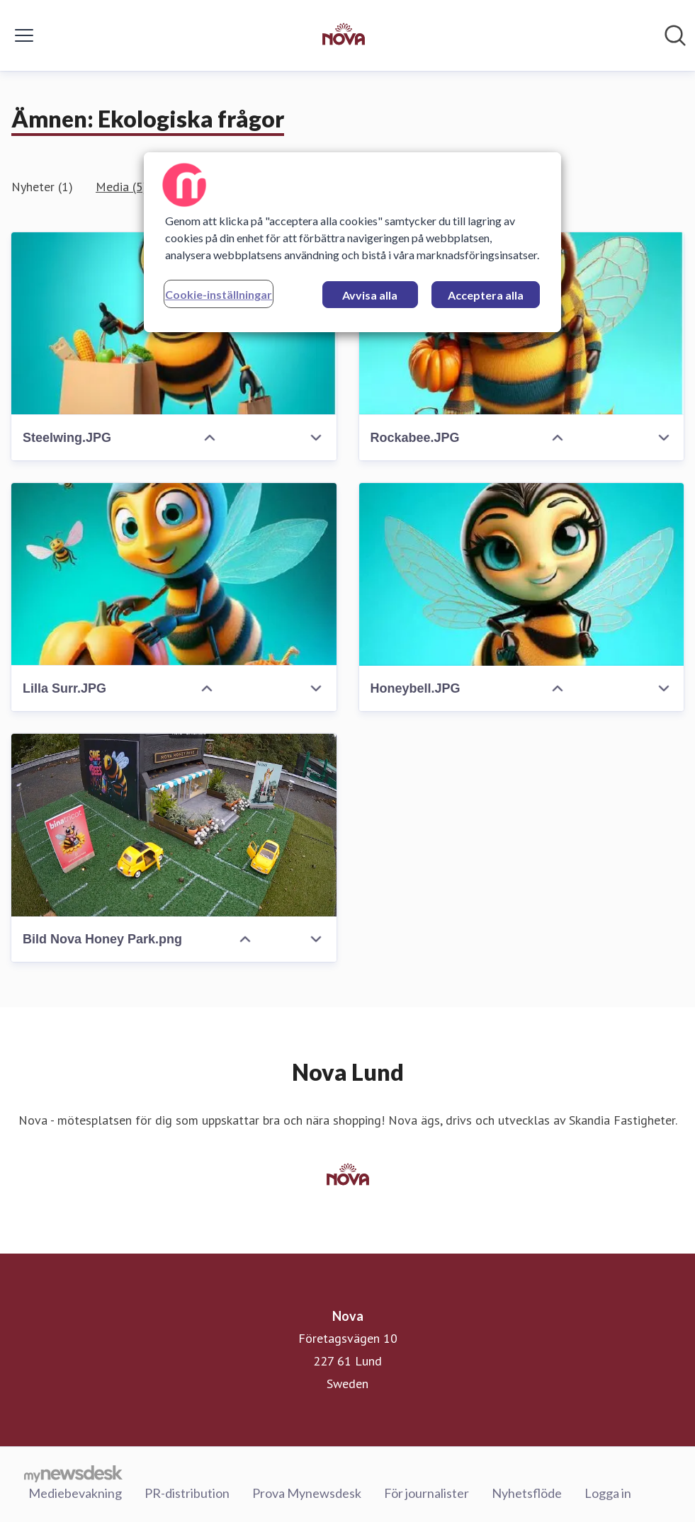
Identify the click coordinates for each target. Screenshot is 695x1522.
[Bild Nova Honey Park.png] (174, 825)
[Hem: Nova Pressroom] (344, 35)
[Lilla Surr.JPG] (174, 574)
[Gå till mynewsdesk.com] (73, 1473)
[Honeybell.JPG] (521, 574)
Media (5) (121, 186)
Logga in (607, 1493)
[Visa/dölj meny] (24, 35)
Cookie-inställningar (218, 294)
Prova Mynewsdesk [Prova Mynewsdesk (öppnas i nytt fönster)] (306, 1493)
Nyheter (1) (42, 186)
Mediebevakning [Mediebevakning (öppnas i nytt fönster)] (75, 1493)
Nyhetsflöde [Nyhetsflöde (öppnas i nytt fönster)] (527, 1493)
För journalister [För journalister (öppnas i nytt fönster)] (426, 1493)
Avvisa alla (369, 295)
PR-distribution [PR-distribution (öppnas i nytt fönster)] (187, 1493)
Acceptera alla (486, 295)
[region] (352, 242)
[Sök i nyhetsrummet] (675, 35)
